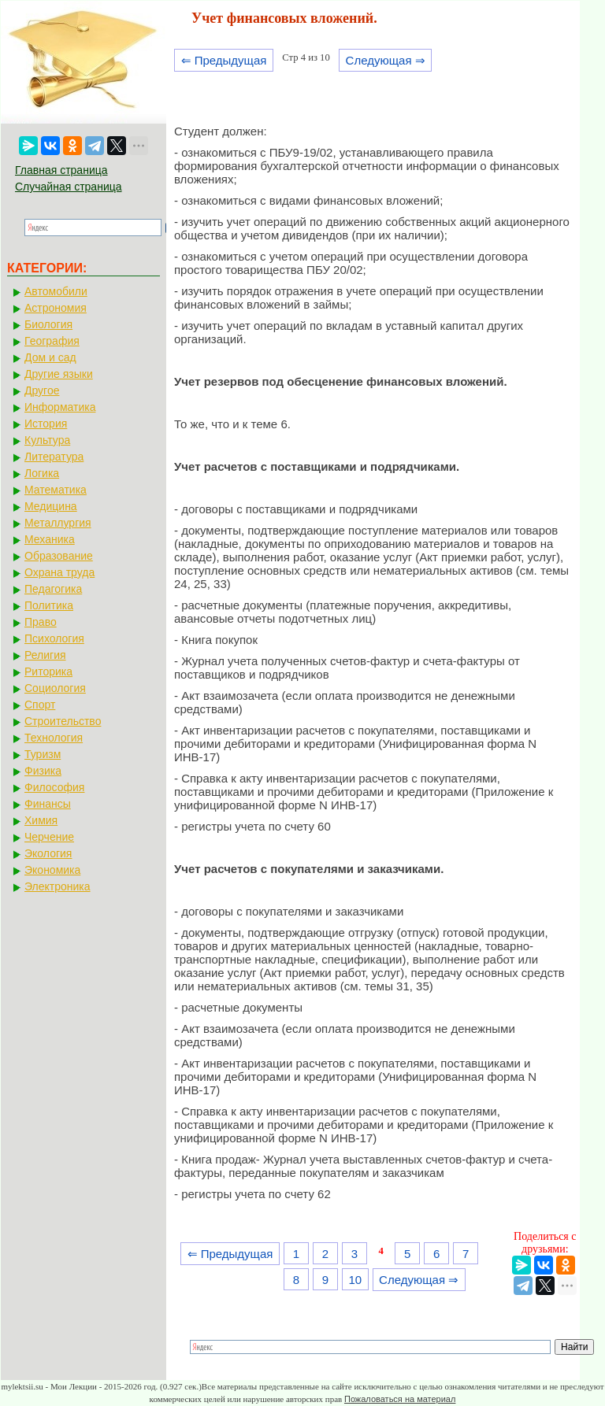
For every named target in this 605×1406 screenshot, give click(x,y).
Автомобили (55, 291)
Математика (55, 489)
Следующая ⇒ (385, 60)
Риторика (48, 671)
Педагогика (53, 589)
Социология (55, 688)
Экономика (52, 870)
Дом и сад (50, 357)
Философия (54, 787)
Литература (54, 456)
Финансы (47, 803)
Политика (48, 605)
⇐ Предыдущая (224, 60)
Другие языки (58, 374)
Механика (49, 539)
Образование (58, 555)
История (45, 423)
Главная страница (61, 170)
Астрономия (55, 308)
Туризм (42, 754)
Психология (54, 638)
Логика (41, 473)
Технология (53, 737)
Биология (48, 324)
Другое (41, 390)
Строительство (62, 721)
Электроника (57, 886)
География (52, 341)
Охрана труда (59, 572)
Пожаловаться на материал (399, 1399)
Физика (42, 770)
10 (355, 1279)
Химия (41, 820)
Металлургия (57, 522)
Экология (48, 853)
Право (40, 622)
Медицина (50, 506)
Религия (45, 655)
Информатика (59, 407)
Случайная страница (68, 186)
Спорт (39, 704)
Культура (47, 440)
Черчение (49, 837)
